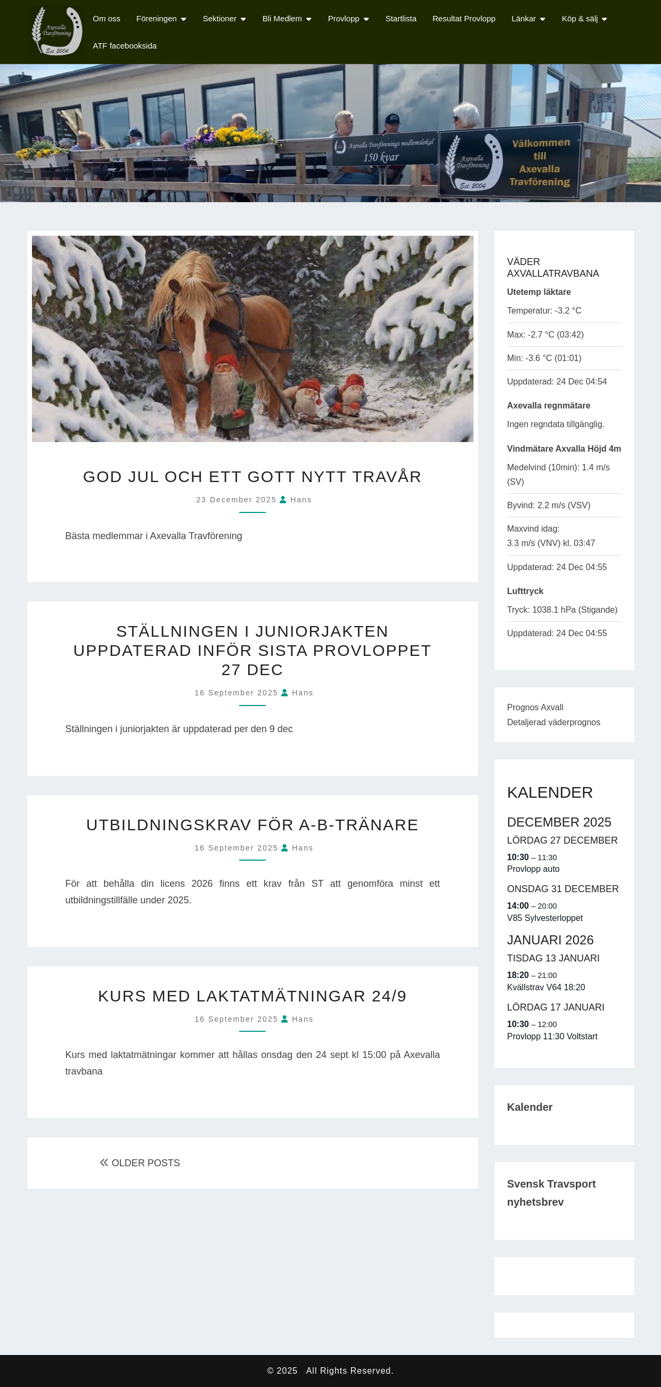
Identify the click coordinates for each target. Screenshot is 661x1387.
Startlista (401, 18)
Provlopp (344, 18)
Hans (301, 499)
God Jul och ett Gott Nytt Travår (252, 476)
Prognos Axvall (535, 707)
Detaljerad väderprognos (553, 722)
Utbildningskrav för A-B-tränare (252, 824)
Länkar (523, 18)
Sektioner (219, 18)
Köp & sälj (580, 18)
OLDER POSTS (140, 1163)
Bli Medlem (282, 18)
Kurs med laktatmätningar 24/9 (252, 996)
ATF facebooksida (125, 45)
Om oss (106, 18)
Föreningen (156, 18)
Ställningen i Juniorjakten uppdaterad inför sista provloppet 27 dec (253, 650)
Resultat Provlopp (463, 18)
